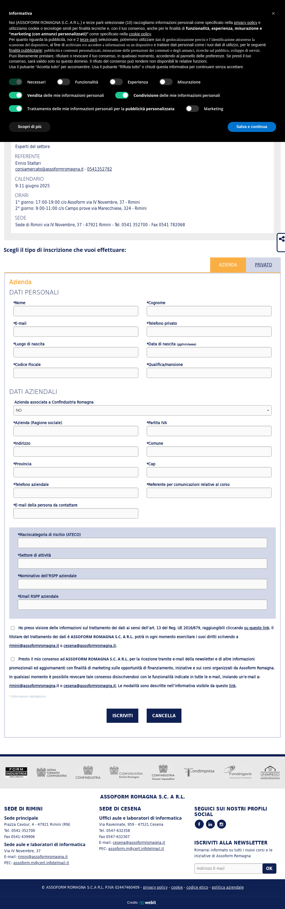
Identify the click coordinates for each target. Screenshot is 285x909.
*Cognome (156, 303)
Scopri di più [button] (29, 126)
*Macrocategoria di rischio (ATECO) (49, 535)
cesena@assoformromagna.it (89, 646)
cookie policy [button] (140, 34)
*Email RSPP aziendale (38, 597)
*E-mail (19, 323)
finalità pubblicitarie (25, 50)
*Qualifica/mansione (165, 365)
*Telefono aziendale (31, 485)
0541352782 (99, 169)
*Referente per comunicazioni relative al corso (188, 485)
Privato (263, 264)
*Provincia (22, 464)
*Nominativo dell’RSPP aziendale (47, 576)
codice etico (197, 887)
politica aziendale (228, 887)
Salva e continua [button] (252, 126)
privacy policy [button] (245, 22)
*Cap (151, 464)
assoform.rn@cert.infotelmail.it (41, 862)
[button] (273, 13)
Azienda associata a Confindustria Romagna (53, 402)
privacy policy (155, 887)
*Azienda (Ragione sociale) (37, 423)
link (232, 686)
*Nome (19, 303)
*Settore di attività (34, 555)
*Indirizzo (21, 443)
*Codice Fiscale (27, 365)
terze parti (88, 39)
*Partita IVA (157, 423)
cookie (177, 887)
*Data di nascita (171, 344)
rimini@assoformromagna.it (34, 646)
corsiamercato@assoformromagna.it (49, 169)
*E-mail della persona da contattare (45, 505)
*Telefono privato (162, 323)
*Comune (155, 443)
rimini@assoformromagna (32, 686)
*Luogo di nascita (29, 344)
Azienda (228, 264)
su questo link (256, 628)
